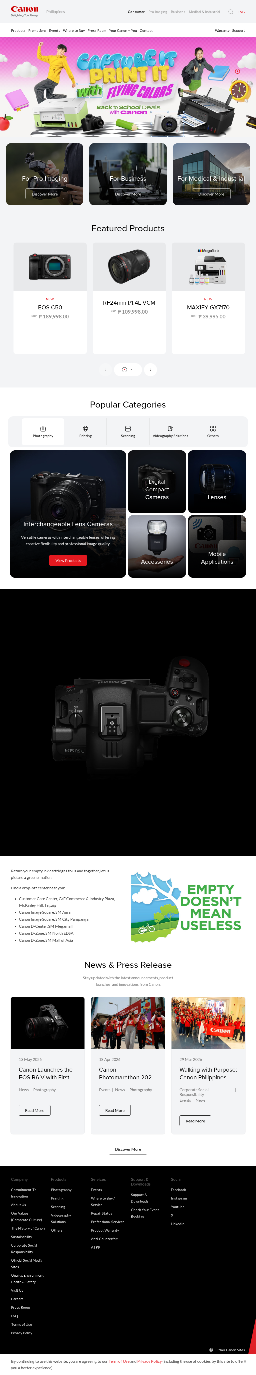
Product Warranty (105, 1226)
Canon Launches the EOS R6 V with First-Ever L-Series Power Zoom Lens (46, 1081)
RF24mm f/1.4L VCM (129, 307)
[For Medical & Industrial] (211, 186)
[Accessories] (157, 546)
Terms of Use (21, 1320)
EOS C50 (50, 307)
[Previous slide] (105, 369)
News (24, 1090)
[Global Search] (230, 11)
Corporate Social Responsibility (194, 1092)
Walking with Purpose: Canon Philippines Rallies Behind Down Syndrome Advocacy (208, 1081)
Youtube (177, 1203)
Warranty (222, 30)
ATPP (95, 1243)
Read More (34, 1116)
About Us (18, 1201)
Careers (17, 1295)
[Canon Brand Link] (24, 11)
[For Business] (128, 186)
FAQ (14, 1312)
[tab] (43, 431)
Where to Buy (74, 30)
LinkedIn (177, 1220)
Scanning (58, 1203)
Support (238, 30)
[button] (237, 71)
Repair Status (101, 1209)
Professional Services (107, 1218)
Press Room (97, 30)
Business (178, 12)
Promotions (37, 30)
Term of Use (119, 1361)
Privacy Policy (21, 1329)
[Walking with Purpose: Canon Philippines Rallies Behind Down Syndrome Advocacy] (208, 1063)
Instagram (179, 1194)
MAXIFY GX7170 (208, 307)
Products (18, 30)
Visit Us (17, 1286)
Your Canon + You (123, 30)
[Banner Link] (128, 87)
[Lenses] (217, 481)
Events (54, 30)
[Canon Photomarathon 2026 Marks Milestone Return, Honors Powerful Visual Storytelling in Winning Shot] (128, 1063)
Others (56, 1226)
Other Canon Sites (230, 1346)
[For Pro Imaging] (44, 186)
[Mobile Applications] (217, 546)
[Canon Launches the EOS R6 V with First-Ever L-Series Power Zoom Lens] (47, 1063)
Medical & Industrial (204, 12)
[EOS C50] (50, 298)
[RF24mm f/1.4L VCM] (129, 298)
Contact (146, 30)
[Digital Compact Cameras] (157, 481)
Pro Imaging (158, 12)
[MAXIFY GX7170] (208, 298)
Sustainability (21, 1233)
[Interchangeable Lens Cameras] (68, 513)
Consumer (137, 12)
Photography (44, 1090)
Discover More (45, 193)
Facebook (178, 1186)
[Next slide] (150, 369)
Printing (57, 1194)
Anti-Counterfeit (104, 1235)
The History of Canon (28, 1224)
